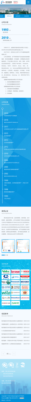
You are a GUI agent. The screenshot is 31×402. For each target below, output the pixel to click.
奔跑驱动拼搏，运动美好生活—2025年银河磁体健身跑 (16, 324)
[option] (8, 246)
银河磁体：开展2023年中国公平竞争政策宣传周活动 (16, 340)
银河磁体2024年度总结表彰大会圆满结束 (16, 327)
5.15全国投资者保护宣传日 (16, 330)
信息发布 (26, 16)
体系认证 (9, 16)
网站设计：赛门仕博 (6, 400)
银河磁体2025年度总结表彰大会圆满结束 (16, 321)
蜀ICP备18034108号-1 (13, 398)
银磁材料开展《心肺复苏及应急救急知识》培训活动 (16, 343)
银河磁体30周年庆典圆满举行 (16, 337)
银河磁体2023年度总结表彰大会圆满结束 (16, 334)
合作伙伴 (18, 16)
